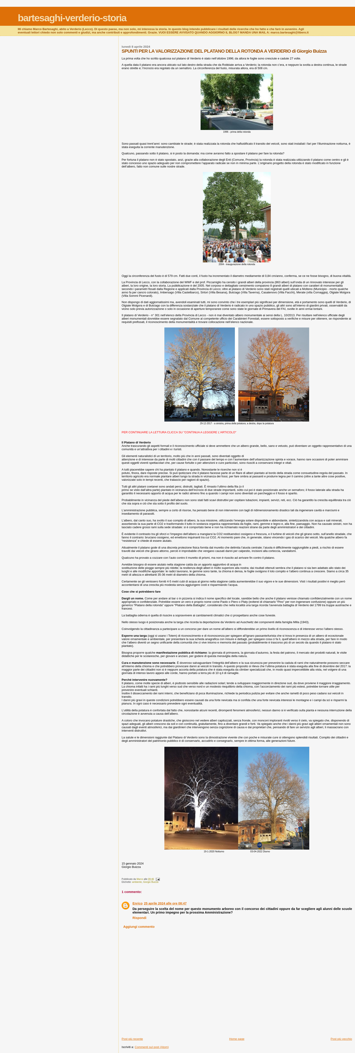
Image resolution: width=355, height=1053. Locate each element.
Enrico (137, 903)
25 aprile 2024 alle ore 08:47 (165, 903)
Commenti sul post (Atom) (152, 1047)
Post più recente (132, 1039)
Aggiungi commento (138, 926)
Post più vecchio (341, 1039)
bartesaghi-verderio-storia (72, 17)
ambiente (137, 882)
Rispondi (139, 918)
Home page (236, 1039)
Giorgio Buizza (150, 882)
